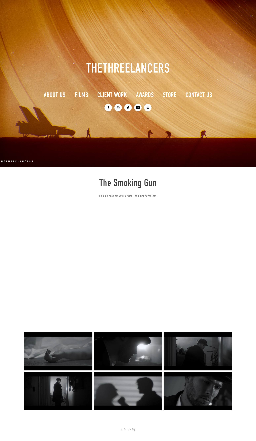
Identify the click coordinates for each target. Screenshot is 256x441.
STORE (169, 95)
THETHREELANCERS (128, 68)
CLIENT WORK (112, 95)
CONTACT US (199, 95)
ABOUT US (55, 95)
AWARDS (145, 95)
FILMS (81, 95)
